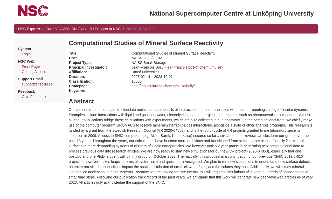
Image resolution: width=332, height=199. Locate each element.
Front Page (31, 66)
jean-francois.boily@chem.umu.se (194, 67)
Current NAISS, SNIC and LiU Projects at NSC (83, 29)
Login (26, 54)
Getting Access (34, 72)
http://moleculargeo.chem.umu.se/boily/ (163, 86)
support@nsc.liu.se (37, 84)
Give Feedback (34, 97)
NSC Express (29, 29)
